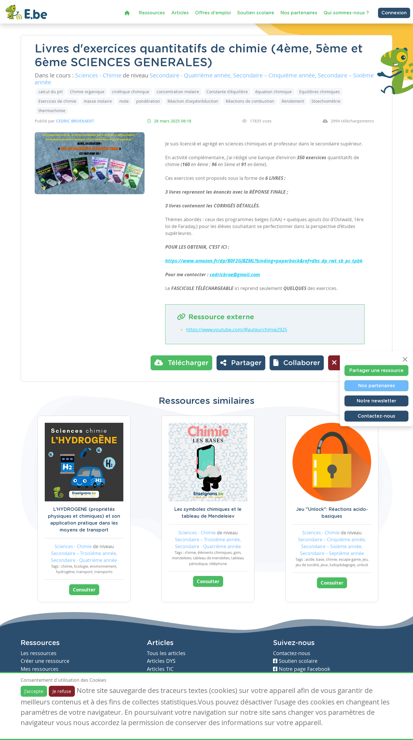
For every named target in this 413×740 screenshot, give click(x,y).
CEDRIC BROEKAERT (75, 121)
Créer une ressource (45, 661)
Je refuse (61, 691)
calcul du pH (50, 91)
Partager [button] (241, 362)
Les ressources (39, 653)
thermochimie (51, 110)
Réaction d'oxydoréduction (192, 101)
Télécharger (181, 362)
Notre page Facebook (301, 669)
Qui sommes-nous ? (346, 13)
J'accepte (33, 691)
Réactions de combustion (250, 101)
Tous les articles (166, 653)
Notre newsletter (376, 401)
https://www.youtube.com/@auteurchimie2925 (236, 329)
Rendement (293, 101)
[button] (297, 362)
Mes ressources (40, 669)
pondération (148, 101)
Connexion (394, 13)
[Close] (405, 359)
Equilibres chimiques (319, 91)
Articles (180, 13)
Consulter (84, 590)
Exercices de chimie (57, 101)
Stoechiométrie (325, 101)
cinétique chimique (130, 91)
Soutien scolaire (255, 13)
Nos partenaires (298, 13)
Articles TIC (160, 669)
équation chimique (273, 91)
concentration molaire (178, 91)
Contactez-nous (376, 416)
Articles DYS (161, 661)
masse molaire (98, 101)
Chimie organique (87, 91)
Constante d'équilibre (227, 91)
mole (124, 101)
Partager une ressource (376, 370)
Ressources (152, 13)
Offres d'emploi (213, 13)
